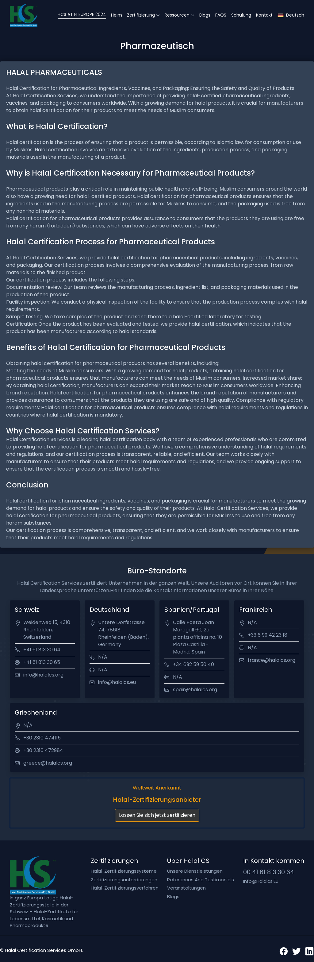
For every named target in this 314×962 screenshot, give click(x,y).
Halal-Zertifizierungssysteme (124, 871)
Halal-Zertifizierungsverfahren (125, 888)
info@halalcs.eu (117, 682)
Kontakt (264, 15)
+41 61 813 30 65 (41, 662)
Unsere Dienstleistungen (195, 871)
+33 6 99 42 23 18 (267, 634)
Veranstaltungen (186, 888)
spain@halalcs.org (195, 689)
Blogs (204, 15)
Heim (116, 15)
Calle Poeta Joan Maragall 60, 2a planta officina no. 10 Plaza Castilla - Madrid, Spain (197, 637)
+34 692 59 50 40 (193, 664)
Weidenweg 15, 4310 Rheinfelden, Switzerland (46, 630)
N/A (102, 657)
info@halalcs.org (43, 674)
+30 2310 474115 (42, 737)
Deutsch (291, 15)
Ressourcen (177, 15)
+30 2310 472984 (43, 750)
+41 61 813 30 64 (41, 649)
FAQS (220, 15)
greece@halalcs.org (47, 762)
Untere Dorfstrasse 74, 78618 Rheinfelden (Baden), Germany (123, 633)
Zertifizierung (141, 15)
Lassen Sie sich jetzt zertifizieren (157, 815)
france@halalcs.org (271, 660)
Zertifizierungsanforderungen (124, 879)
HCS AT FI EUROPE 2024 (82, 14)
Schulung (241, 15)
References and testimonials (200, 879)
